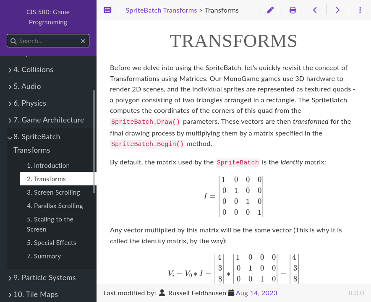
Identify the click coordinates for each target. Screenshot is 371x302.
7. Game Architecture (48, 119)
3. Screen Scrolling (53, 192)
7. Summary (44, 256)
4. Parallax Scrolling (55, 205)
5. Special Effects (51, 242)
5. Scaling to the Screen (50, 224)
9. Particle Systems (44, 277)
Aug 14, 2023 (257, 293)
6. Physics (29, 103)
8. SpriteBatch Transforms (36, 143)
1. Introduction (48, 165)
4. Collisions (33, 69)
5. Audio (27, 86)
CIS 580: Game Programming (48, 17)
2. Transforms (46, 178)
